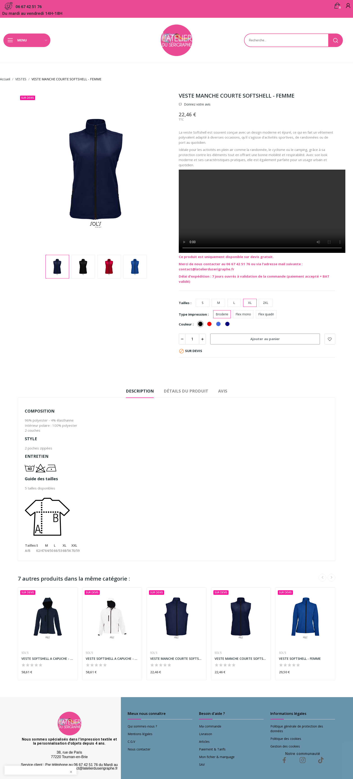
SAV (202, 764)
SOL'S (24, 652)
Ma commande (210, 726)
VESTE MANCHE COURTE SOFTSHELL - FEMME (241, 658)
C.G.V (131, 741)
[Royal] (219, 324)
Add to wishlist (330, 339)
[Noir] (201, 324)
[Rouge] (210, 324)
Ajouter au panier (265, 339)
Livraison (205, 734)
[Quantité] (192, 339)
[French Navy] (228, 324)
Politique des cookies (285, 738)
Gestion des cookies (285, 746)
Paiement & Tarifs (212, 749)
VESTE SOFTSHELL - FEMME (300, 658)
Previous (322, 577)
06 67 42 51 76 (29, 6)
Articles (204, 741)
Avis (222, 391)
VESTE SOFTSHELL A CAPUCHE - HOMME (112, 658)
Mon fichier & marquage (217, 757)
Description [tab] (140, 391)
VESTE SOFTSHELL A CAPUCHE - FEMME (47, 658)
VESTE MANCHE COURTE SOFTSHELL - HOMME (176, 658)
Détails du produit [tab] (186, 391)
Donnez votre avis (196, 104)
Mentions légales (140, 734)
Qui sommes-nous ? (142, 726)
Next (331, 577)
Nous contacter (139, 749)
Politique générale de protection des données (296, 728)
